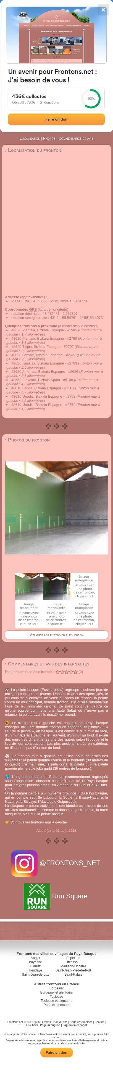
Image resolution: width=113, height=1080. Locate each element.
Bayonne (35, 962)
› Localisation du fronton (33, 150)
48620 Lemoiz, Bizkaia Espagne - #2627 (43, 355)
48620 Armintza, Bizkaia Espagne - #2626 (44, 371)
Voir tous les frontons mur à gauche (38, 822)
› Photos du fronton (27, 440)
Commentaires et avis (75, 138)
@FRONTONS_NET (56, 863)
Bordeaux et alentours (56, 992)
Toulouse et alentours (56, 1001)
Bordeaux (56, 988)
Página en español (75, 1025)
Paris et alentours (56, 1005)
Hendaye (35, 970)
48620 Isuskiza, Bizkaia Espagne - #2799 (44, 363)
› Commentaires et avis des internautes (47, 664)
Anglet (35, 958)
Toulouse (56, 997)
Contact (99, 1022)
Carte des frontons (81, 1022)
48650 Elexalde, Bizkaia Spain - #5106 (42, 380)
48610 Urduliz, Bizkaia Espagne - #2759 (43, 405)
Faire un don (56, 1052)
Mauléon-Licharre (73, 966)
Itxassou (73, 962)
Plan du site (60, 1022)
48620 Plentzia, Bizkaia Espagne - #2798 (44, 338)
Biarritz (35, 966)
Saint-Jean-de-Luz (35, 974)
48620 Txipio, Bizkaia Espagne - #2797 (42, 347)
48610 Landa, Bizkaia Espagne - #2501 (42, 388)
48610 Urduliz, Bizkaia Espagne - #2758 (43, 396)
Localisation (30, 138)
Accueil (46, 1022)
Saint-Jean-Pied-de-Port (73, 970)
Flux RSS (32, 1025)
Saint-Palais (73, 974)
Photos (49, 138)
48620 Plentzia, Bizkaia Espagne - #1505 (44, 330)
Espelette (73, 958)
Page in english (50, 1025)
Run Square (56, 896)
